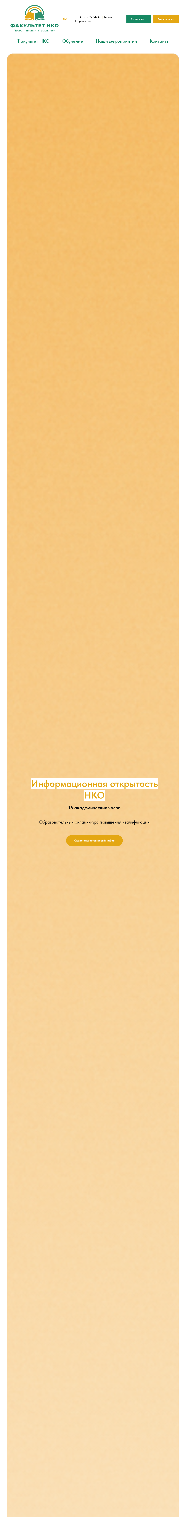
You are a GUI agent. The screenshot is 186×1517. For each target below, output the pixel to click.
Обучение (72, 41)
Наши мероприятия (116, 41)
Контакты (159, 41)
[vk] (65, 19)
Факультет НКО (33, 41)
